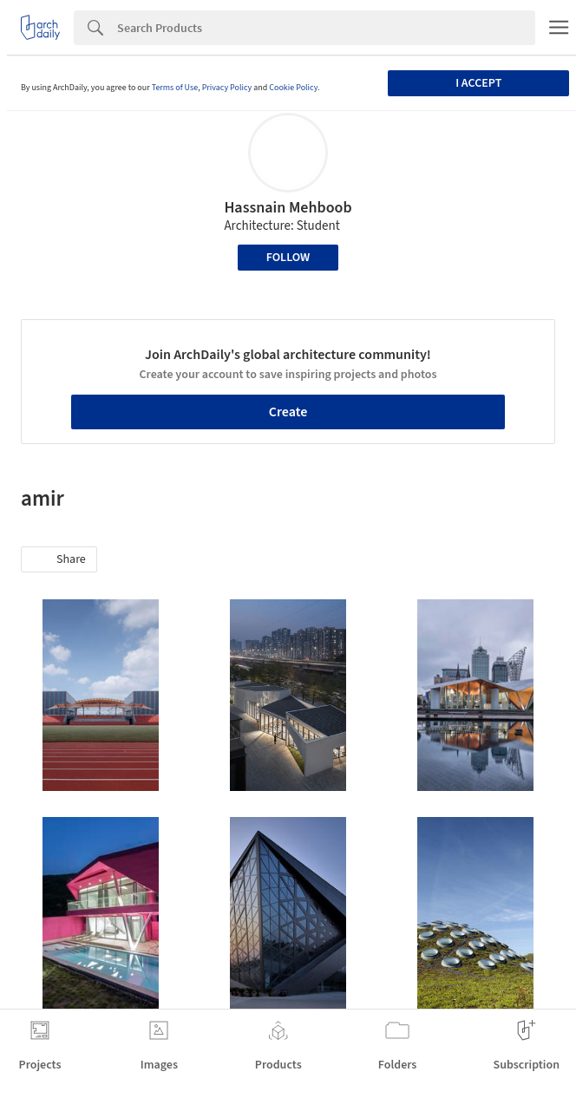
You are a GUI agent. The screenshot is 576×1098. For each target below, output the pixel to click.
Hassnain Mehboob (287, 208)
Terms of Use (175, 88)
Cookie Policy (293, 88)
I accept (478, 83)
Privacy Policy (227, 88)
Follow (288, 257)
